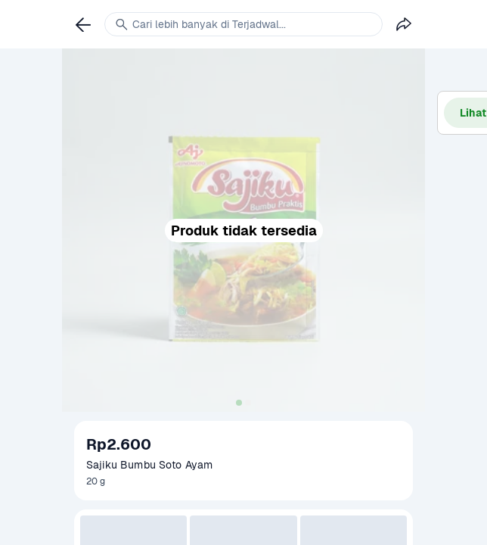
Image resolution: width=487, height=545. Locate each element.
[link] (83, 24)
